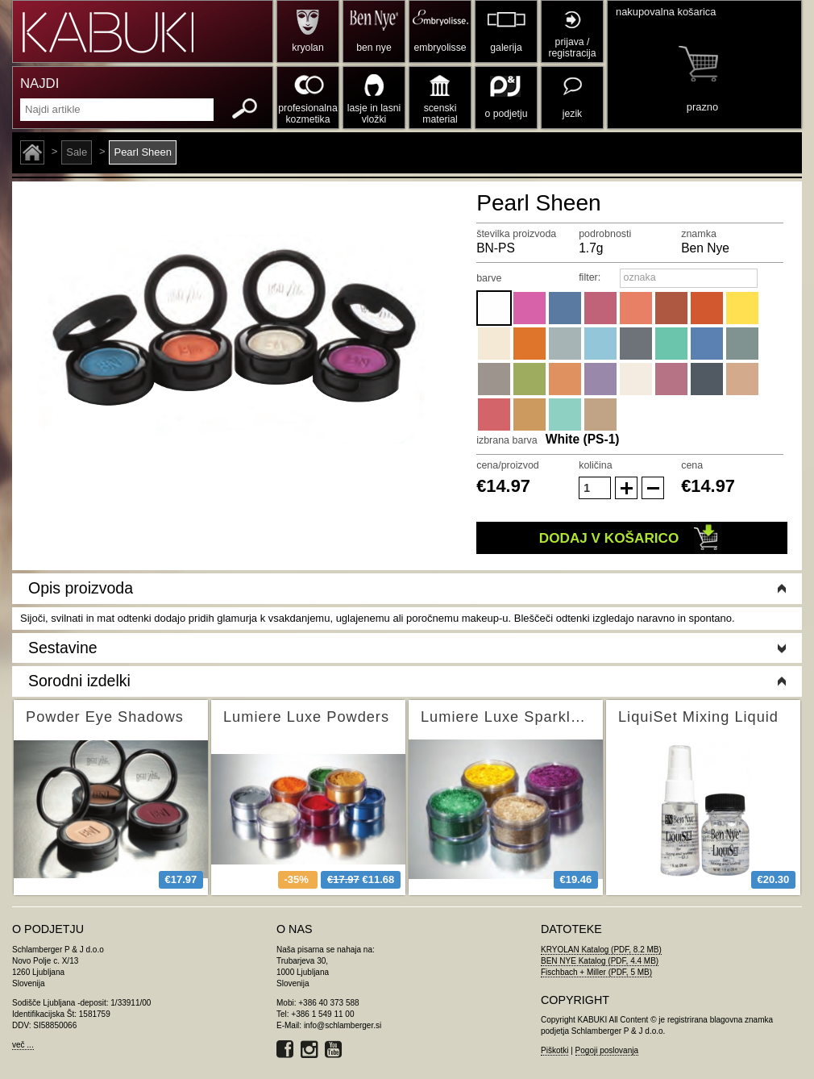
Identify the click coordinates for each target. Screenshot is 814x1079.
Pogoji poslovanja (606, 1050)
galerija (505, 47)
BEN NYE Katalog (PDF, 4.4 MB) (599, 960)
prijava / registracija (572, 47)
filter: (589, 277)
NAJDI (39, 83)
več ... (23, 1044)
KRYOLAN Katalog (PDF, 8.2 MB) (601, 949)
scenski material (439, 113)
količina (596, 465)
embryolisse (439, 47)
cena (692, 465)
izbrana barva (507, 440)
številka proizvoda (516, 234)
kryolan (307, 47)
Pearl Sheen (143, 152)
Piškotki (554, 1050)
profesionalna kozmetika (307, 113)
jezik (572, 113)
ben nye (373, 47)
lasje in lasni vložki (374, 113)
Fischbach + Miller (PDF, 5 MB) (596, 972)
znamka (698, 234)
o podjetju (506, 113)
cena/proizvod (507, 465)
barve (488, 278)
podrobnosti (605, 234)
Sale (76, 152)
